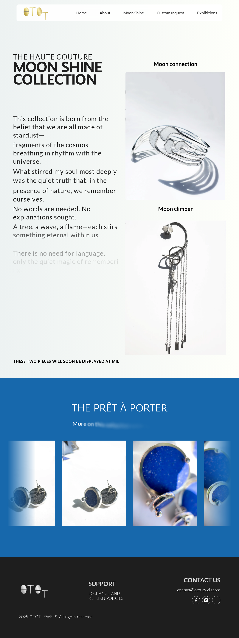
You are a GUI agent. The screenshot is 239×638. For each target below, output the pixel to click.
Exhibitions (207, 12)
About (105, 12)
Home (81, 12)
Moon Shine (133, 12)
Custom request (170, 12)
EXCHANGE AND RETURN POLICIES (106, 596)
